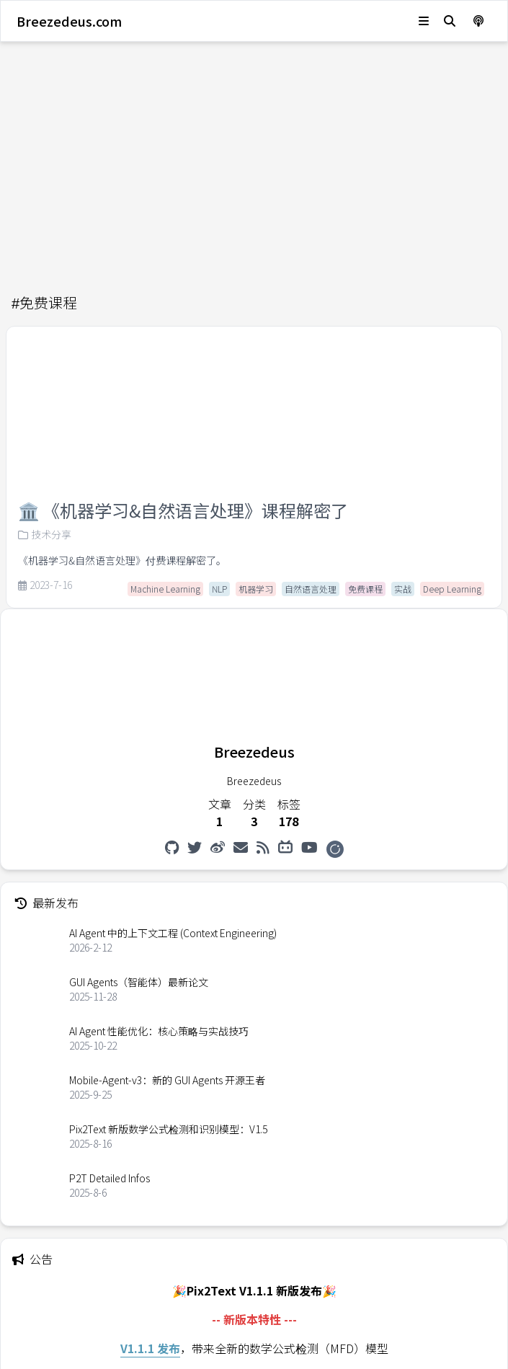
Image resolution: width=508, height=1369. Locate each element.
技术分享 (44, 534)
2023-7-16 (45, 585)
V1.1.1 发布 (150, 1348)
